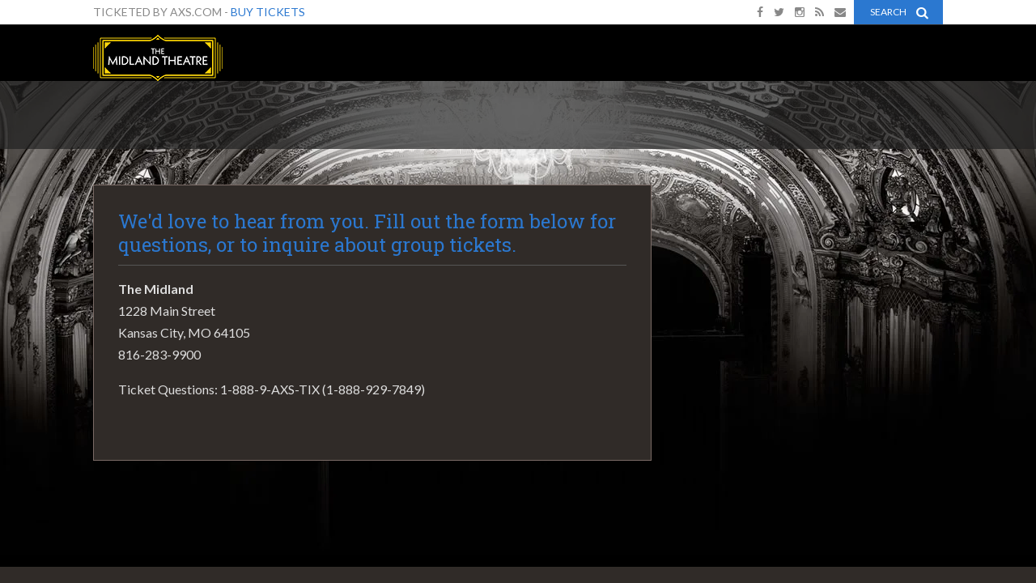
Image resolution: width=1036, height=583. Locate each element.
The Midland (158, 58)
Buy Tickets (268, 12)
